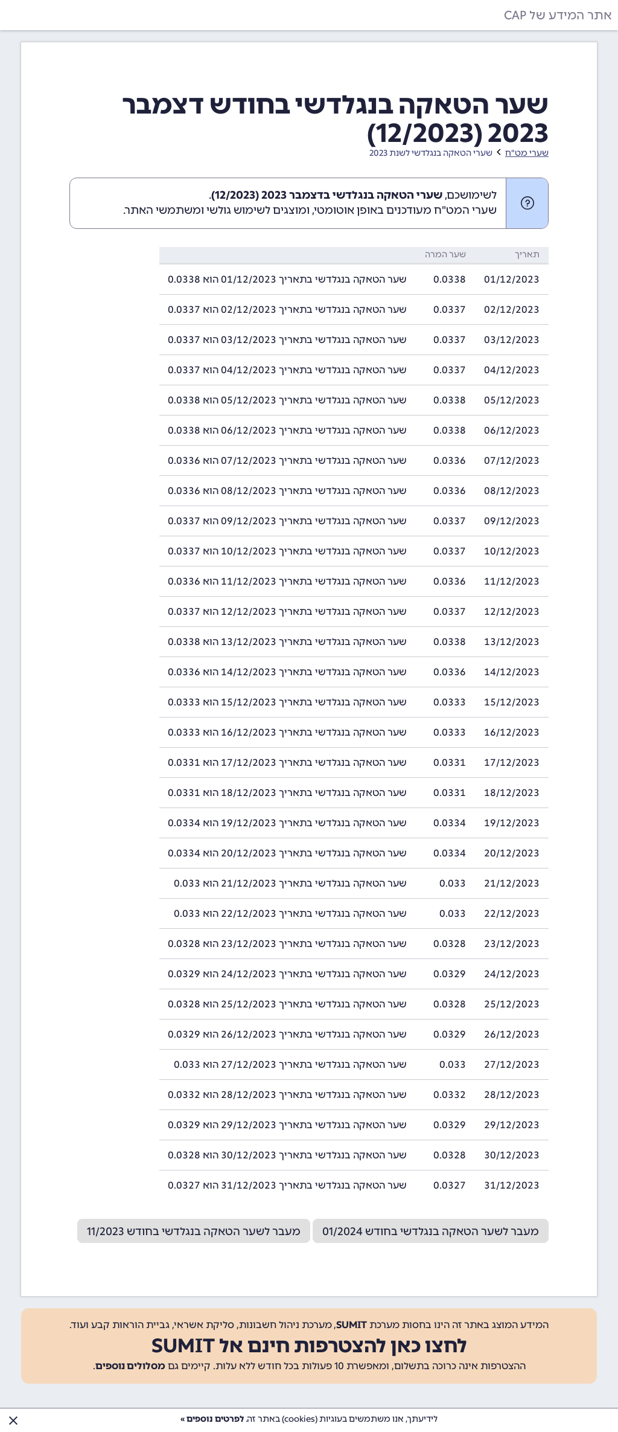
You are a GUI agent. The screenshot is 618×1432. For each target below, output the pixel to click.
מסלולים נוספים (130, 1366)
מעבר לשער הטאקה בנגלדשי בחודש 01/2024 (430, 1231)
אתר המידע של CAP (558, 15)
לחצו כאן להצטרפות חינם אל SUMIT (309, 1345)
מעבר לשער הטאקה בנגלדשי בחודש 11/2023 (194, 1231)
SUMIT (351, 1325)
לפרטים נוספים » (212, 1419)
